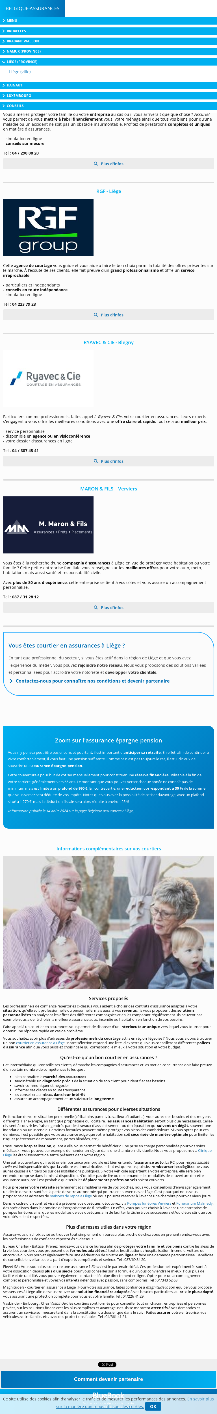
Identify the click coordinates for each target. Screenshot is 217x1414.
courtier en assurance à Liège (40, 1042)
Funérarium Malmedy (194, 1203)
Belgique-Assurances (32, 8)
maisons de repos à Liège (71, 1195)
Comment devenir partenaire (108, 1379)
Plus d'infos (111, 163)
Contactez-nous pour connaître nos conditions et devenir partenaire (93, 681)
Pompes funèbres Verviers (149, 1203)
